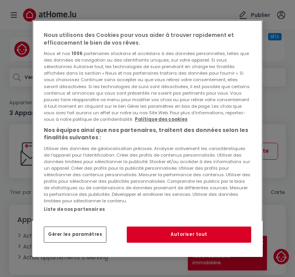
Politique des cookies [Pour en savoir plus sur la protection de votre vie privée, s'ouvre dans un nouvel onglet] (161, 119)
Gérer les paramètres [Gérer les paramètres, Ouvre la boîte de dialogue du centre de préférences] (75, 234)
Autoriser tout (189, 234)
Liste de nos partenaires (74, 209)
